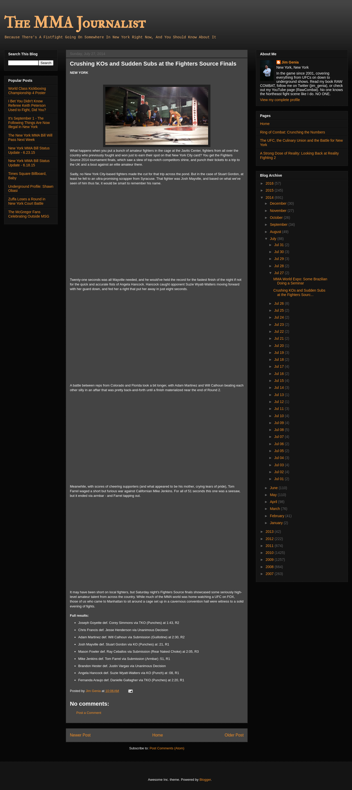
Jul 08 (279, 430)
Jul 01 (279, 479)
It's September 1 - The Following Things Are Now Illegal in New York (29, 122)
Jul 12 (279, 402)
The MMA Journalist (74, 23)
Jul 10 (279, 416)
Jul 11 (279, 409)
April (274, 502)
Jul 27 (279, 273)
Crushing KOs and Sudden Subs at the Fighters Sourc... (299, 292)
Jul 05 (279, 451)
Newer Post (80, 735)
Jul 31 (279, 245)
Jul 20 (279, 346)
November (278, 211)
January (277, 523)
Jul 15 (279, 381)
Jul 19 (279, 353)
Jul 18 (279, 359)
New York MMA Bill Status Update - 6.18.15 (29, 163)
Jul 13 (279, 395)
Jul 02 (279, 472)
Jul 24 (279, 317)
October (277, 218)
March (275, 509)
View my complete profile (280, 100)
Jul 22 (279, 331)
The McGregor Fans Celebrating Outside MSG (28, 214)
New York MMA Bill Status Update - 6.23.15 (29, 150)
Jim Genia (290, 62)
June (274, 488)
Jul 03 (279, 465)
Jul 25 (279, 310)
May (273, 495)
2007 (270, 574)
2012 (270, 539)
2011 (270, 546)
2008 (270, 567)
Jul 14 (279, 387)
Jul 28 (279, 266)
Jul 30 (279, 252)
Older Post (234, 735)
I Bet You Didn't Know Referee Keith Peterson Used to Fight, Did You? (27, 105)
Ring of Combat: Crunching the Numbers (292, 132)
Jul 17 (279, 366)
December (278, 203)
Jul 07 (279, 437)
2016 (270, 183)
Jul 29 (279, 259)
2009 (270, 560)
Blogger (205, 780)
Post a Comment (88, 713)
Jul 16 (279, 374)
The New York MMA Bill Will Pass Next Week (30, 137)
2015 (270, 190)
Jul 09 (279, 423)
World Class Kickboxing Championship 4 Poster (27, 90)
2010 (270, 553)
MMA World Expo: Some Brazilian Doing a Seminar (300, 281)
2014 (270, 197)
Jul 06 (279, 444)
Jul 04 (279, 458)
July (273, 239)
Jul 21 (279, 338)
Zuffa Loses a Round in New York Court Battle (26, 201)
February (277, 516)
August (276, 232)
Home (157, 735)
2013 (270, 531)
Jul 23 (279, 324)
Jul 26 (279, 303)
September (279, 224)
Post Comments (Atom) (167, 748)
